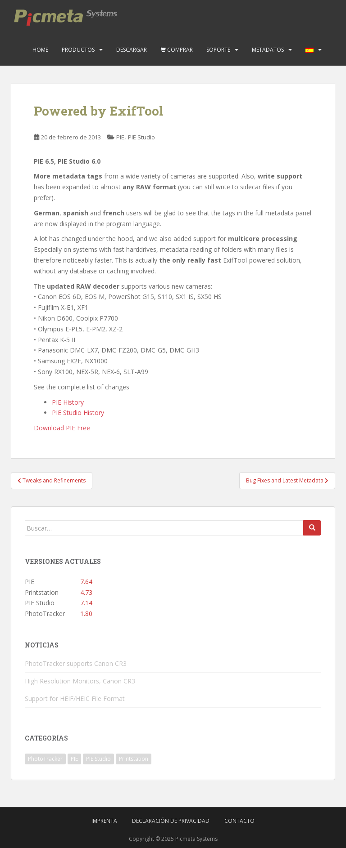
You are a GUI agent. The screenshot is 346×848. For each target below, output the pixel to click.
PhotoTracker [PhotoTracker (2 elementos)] (45, 759)
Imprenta (104, 821)
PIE (120, 137)
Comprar (176, 50)
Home (40, 50)
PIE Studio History (78, 412)
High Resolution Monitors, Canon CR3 (80, 681)
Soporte (218, 50)
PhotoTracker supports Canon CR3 (76, 663)
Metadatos (268, 50)
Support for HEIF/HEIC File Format (75, 698)
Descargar (131, 50)
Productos (78, 50)
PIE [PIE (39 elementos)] (74, 759)
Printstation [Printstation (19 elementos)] (133, 759)
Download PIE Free (62, 428)
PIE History (68, 402)
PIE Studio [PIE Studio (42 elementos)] (98, 759)
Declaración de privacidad (170, 821)
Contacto (239, 821)
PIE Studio (141, 137)
